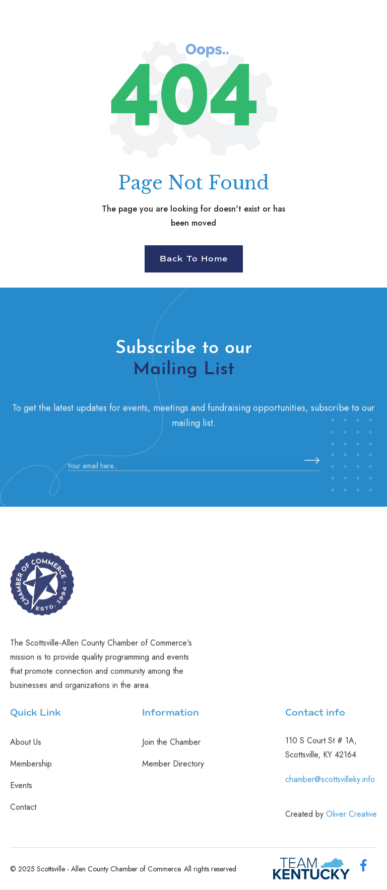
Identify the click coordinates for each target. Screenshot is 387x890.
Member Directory (173, 769)
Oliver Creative (351, 819)
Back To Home (194, 259)
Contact (23, 812)
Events (21, 790)
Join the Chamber (171, 747)
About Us (25, 747)
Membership (31, 769)
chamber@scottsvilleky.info (330, 784)
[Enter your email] (193, 471)
